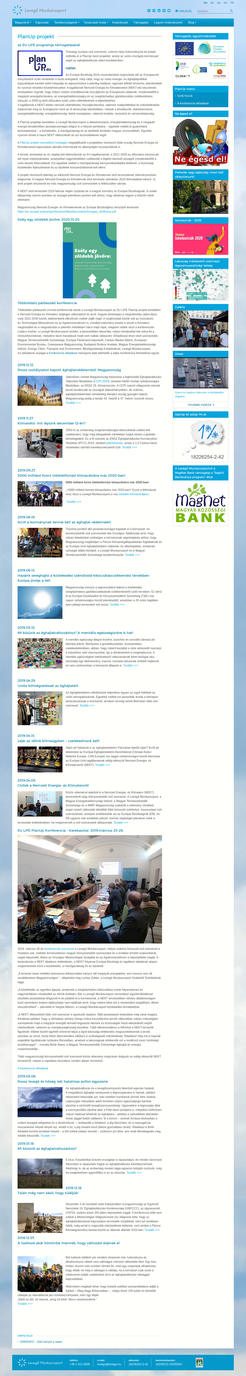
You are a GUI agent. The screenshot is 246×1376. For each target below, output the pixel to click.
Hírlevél (183, 11)
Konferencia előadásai (63, 353)
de (212, 2)
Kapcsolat (42, 22)
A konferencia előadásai (33, 1068)
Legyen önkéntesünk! (168, 22)
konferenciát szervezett (59, 948)
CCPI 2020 (101, 381)
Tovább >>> (73, 402)
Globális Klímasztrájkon (134, 494)
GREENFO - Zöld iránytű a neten (41, 1341)
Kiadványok (120, 22)
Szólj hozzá (185, 95)
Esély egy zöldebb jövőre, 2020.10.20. (67, 257)
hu (205, 2)
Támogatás (141, 22)
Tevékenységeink (67, 22)
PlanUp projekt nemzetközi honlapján (43, 142)
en (219, 2)
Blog (193, 22)
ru (225, 2)
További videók (200, 404)
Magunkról (24, 22)
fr (232, 2)
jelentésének (115, 443)
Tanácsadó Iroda (97, 22)
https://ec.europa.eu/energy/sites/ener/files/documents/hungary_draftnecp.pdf (67, 211)
